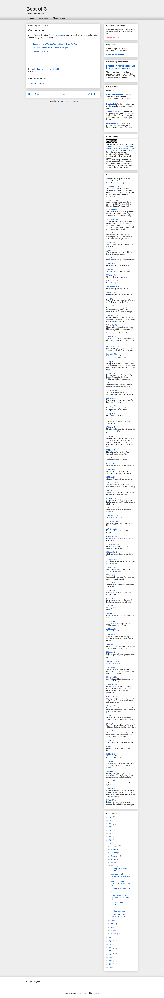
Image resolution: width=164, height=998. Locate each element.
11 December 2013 (112, 662)
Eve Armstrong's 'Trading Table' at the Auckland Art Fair (55, 44)
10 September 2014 (112, 552)
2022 (111, 824)
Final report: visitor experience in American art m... (120, 876)
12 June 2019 (110, 242)
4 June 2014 (110, 598)
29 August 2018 (111, 292)
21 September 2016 (112, 346)
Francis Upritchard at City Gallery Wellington (50, 48)
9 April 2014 (110, 621)
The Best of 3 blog (113, 144)
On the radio (115, 892)
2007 (111, 964)
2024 (111, 817)
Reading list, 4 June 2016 (119, 911)
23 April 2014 (111, 613)
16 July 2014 (110, 583)
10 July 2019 (110, 233)
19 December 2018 (112, 281)
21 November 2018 (112, 287)
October (114, 853)
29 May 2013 (110, 746)
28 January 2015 (111, 498)
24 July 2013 (110, 723)
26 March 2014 (111, 629)
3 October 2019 (112, 200)
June (113, 866)
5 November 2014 (112, 521)
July (112, 863)
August (113, 859)
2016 (111, 843)
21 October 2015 (111, 398)
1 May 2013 (110, 762)
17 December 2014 (112, 508)
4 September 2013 (112, 696)
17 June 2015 (110, 427)
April (113, 924)
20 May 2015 (110, 450)
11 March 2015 (111, 477)
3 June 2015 (110, 437)
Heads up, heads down (119, 908)
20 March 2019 (111, 264)
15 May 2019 (110, 250)
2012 (111, 948)
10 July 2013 (110, 731)
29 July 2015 (110, 414)
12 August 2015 (111, 406)
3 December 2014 (112, 515)
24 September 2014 (112, 544)
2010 (111, 954)
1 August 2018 (111, 298)
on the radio (60, 35)
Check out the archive (115, 54)
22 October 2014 (111, 529)
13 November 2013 (112, 667)
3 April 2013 (110, 781)
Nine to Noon (40, 72)
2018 (111, 837)
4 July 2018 (110, 306)
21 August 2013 (111, 706)
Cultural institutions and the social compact (119, 915)
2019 (111, 833)
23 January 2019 (111, 275)
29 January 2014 (111, 652)
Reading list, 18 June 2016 (120, 889)
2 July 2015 (110, 419)
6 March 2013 (111, 800)
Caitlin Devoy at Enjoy (41, 52)
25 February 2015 (112, 483)
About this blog (59, 18)
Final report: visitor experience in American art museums (120, 67)
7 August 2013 (111, 715)
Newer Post (33, 94)
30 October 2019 (112, 187)
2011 (111, 951)
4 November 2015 (112, 390)
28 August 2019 (112, 219)
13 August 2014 (111, 567)
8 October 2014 (111, 537)
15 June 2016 (110, 373)
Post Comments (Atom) (69, 101)
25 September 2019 (113, 210)
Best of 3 (36, 9)
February (114, 930)
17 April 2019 (111, 258)
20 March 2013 (111, 788)
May (112, 920)
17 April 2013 (111, 771)
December (115, 846)
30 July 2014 (110, 575)
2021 (111, 827)
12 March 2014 (111, 635)
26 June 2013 (110, 740)
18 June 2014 (110, 590)
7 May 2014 (110, 606)
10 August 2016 (111, 354)
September (115, 856)
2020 (111, 830)
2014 (111, 941)
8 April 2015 (110, 464)
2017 (111, 840)
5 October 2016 (111, 337)
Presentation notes (113, 123)
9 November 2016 (112, 325)
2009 (111, 957)
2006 (111, 967)
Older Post (93, 94)
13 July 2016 (110, 362)
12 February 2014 (112, 644)
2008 (111, 961)
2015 (111, 938)
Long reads (43, 18)
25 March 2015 (111, 469)
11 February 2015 (112, 490)
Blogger (96, 993)
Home (31, 18)
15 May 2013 (110, 754)
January (114, 934)
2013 (111, 944)
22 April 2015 (111, 458)
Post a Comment (38, 83)
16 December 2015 (112, 383)
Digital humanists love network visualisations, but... (119, 897)
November (115, 849)
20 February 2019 (112, 269)
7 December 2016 (112, 315)
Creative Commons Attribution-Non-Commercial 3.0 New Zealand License (120, 147)
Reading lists (111, 104)
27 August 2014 (111, 560)
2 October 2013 (111, 685)
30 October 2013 (111, 677)
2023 (111, 820)
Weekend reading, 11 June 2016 (118, 904)
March (113, 927)
